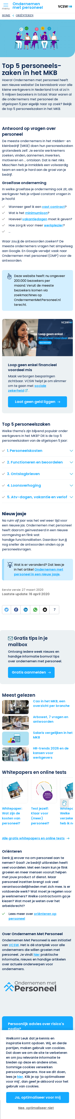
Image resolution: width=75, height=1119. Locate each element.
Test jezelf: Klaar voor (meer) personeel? (40, 816)
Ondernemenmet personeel (28, 5)
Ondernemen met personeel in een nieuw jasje (38, 572)
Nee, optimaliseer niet (36, 1108)
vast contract (53, 206)
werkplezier (53, 225)
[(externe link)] (27, 388)
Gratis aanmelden (29, 672)
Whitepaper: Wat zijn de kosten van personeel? (12, 816)
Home (6, 15)
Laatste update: (15, 594)
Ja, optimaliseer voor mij (38, 1097)
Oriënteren (24, 15)
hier (37, 954)
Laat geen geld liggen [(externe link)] (35, 401)
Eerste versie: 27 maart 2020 (22, 590)
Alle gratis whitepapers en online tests (33, 838)
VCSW (14, 945)
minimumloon (36, 213)
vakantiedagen (34, 219)
